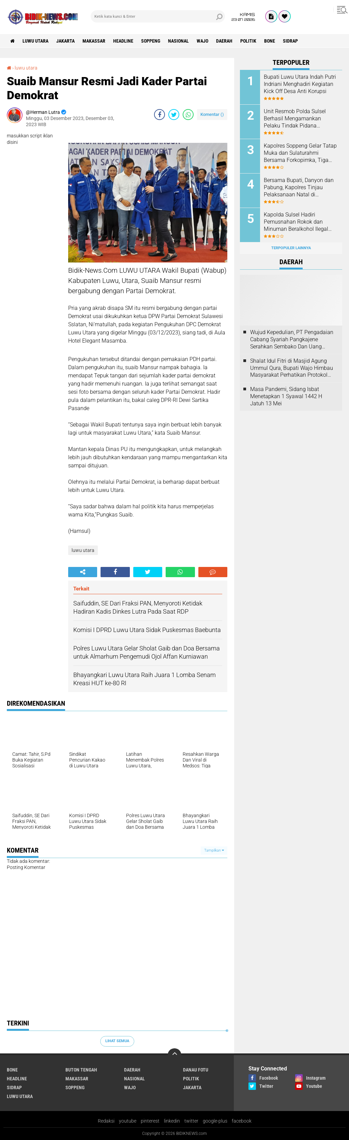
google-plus (215, 1121)
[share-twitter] (173, 114)
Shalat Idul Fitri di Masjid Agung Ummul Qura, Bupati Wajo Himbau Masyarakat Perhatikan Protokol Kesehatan (291, 368)
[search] (158, 16)
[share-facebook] (159, 114)
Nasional (178, 41)
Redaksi (106, 1121)
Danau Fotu (195, 1069)
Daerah (224, 41)
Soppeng (150, 41)
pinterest (150, 1121)
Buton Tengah (81, 1069)
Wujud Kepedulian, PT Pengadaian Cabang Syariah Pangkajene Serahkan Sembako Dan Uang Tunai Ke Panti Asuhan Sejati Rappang (291, 339)
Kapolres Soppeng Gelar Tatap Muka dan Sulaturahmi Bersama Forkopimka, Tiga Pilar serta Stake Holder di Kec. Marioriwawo (300, 153)
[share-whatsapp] (188, 114)
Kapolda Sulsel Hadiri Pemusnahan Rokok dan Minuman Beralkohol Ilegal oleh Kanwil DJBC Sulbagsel (297, 221)
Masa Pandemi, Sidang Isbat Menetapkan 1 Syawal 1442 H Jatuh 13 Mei (286, 396)
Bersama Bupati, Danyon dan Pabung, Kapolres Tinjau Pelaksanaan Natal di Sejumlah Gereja (299, 187)
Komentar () (212, 114)
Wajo (202, 41)
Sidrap (290, 41)
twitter (191, 1121)
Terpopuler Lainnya (291, 248)
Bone (269, 41)
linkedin (172, 1121)
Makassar (93, 41)
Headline (123, 41)
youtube (127, 1121)
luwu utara (35, 41)
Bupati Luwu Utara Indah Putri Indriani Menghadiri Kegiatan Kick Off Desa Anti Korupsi (300, 84)
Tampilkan (214, 850)
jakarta (65, 41)
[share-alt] (82, 572)
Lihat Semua (117, 1041)
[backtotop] (174, 1055)
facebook (242, 1121)
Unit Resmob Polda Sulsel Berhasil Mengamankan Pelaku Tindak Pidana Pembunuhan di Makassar (295, 118)
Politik (248, 41)
